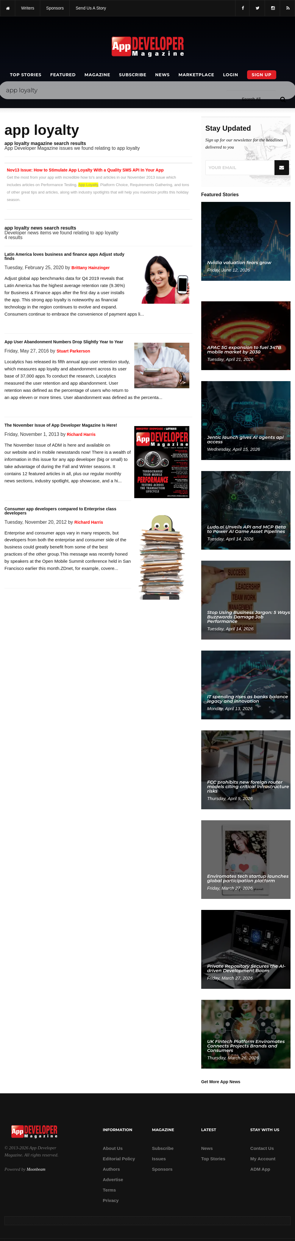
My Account (262, 1158)
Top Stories (26, 74)
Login (230, 74)
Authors (111, 1169)
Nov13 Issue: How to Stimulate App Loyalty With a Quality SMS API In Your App (85, 170)
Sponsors (162, 1169)
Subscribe (132, 74)
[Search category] (257, 90)
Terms (109, 1189)
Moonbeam (35, 1169)
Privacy (110, 1200)
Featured (63, 74)
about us (113, 1148)
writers (27, 8)
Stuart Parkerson (73, 351)
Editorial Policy (119, 1158)
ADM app (260, 1169)
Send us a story (91, 8)
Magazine (97, 74)
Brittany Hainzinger (90, 267)
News (162, 74)
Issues (159, 1158)
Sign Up (261, 74)
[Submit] (281, 167)
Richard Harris (81, 434)
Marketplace (196, 74)
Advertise (113, 1179)
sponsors (55, 8)
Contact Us (262, 1148)
